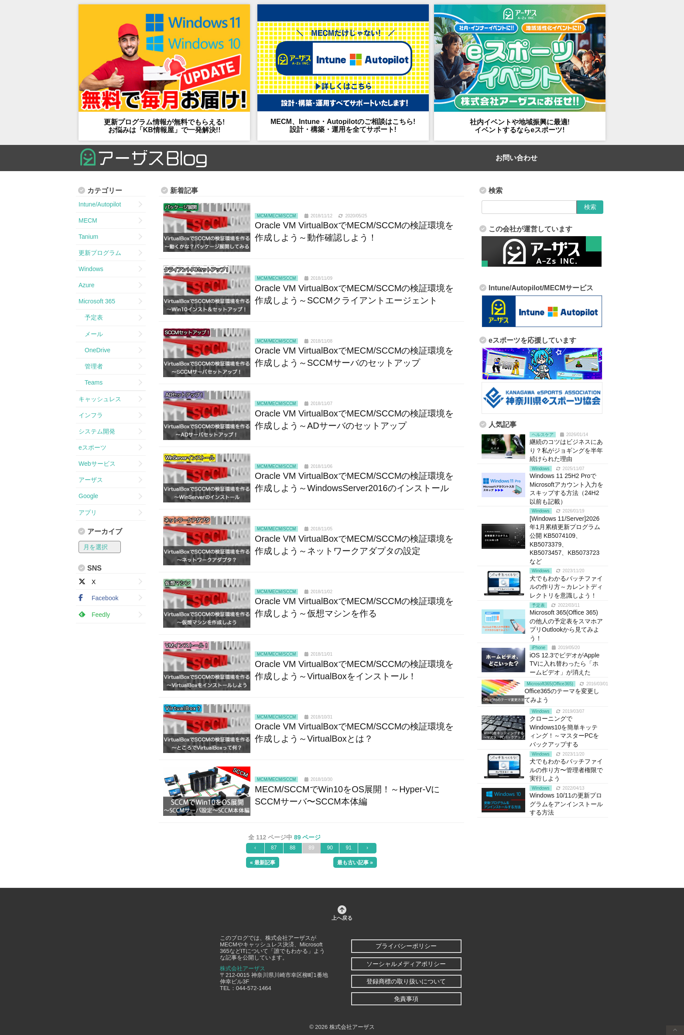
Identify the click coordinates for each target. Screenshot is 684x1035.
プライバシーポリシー (406, 945)
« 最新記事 (262, 863)
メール (91, 333)
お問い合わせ (516, 158)
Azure (87, 285)
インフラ (91, 415)
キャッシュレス (100, 398)
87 (274, 848)
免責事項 (406, 998)
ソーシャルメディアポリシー (406, 963)
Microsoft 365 (97, 301)
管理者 (91, 366)
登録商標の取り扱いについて (406, 981)
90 (330, 848)
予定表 (91, 317)
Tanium (88, 236)
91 (348, 848)
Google (88, 495)
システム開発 (97, 431)
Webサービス (97, 463)
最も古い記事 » (355, 863)
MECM (88, 220)
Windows (91, 268)
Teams (91, 382)
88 (292, 848)
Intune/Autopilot (100, 204)
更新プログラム (100, 252)
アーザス (91, 479)
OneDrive (94, 350)
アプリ (88, 512)
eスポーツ (92, 447)
